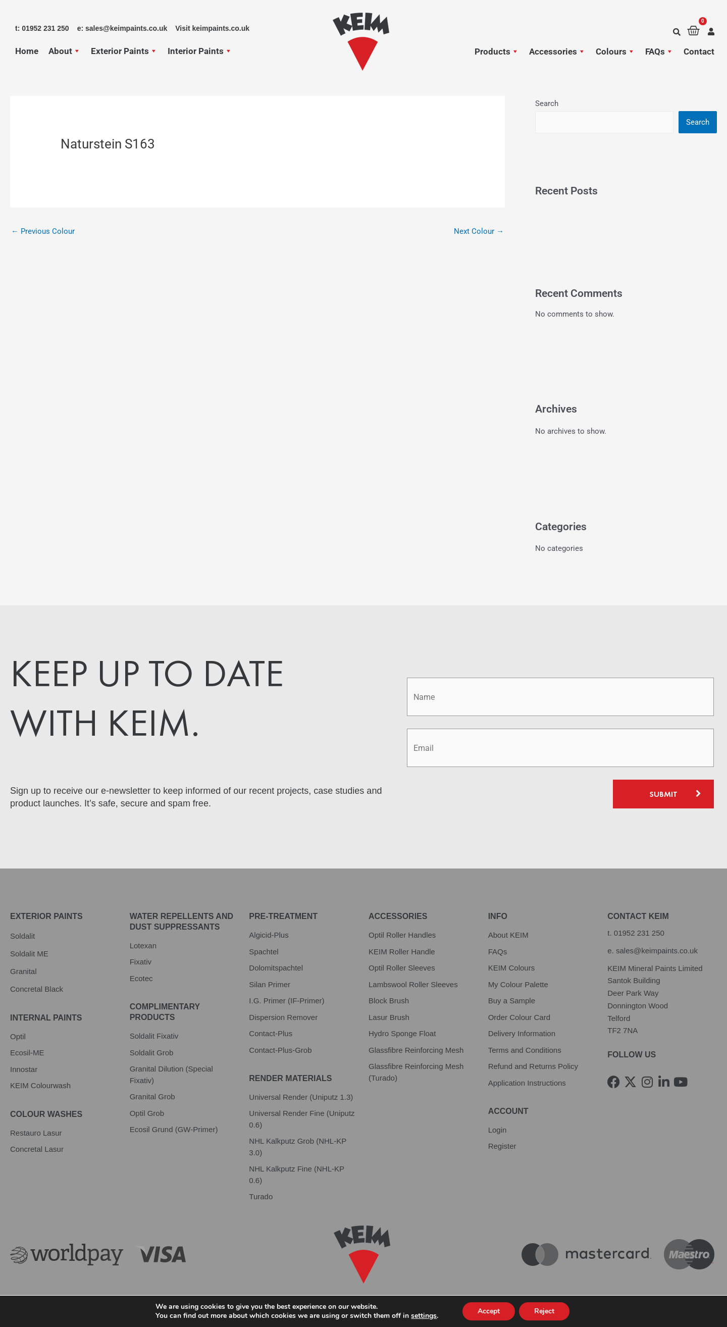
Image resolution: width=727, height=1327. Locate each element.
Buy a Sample (511, 1000)
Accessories (557, 51)
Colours (615, 51)
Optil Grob (147, 1113)
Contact (699, 51)
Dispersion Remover (283, 1017)
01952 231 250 (639, 933)
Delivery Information (521, 1033)
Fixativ (140, 961)
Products (497, 51)
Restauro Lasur (36, 1133)
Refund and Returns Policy (533, 1066)
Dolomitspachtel (276, 967)
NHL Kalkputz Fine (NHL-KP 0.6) (296, 1174)
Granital (23, 971)
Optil (18, 1036)
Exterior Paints (124, 51)
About (64, 51)
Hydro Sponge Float (402, 1033)
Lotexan (143, 945)
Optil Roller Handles (402, 935)
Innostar (23, 1069)
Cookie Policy (209, 1305)
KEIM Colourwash (40, 1085)
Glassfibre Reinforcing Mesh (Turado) (416, 1072)
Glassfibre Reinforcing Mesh (416, 1050)
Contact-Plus (270, 1033)
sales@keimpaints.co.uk (657, 950)
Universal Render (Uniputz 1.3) (301, 1097)
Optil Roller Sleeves (402, 967)
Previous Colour (43, 231)
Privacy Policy (35, 1305)
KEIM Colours (511, 967)
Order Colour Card (519, 1017)
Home (26, 51)
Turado (261, 1196)
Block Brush (389, 1000)
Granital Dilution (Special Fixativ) (171, 1074)
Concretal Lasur (37, 1149)
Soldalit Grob (152, 1052)
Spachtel (263, 951)
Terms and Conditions (524, 1050)
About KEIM (508, 935)
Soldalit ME (29, 953)
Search (546, 103)
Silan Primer (269, 984)
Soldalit (22, 936)
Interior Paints (200, 51)
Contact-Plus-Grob (280, 1050)
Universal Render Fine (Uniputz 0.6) (301, 1119)
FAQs (659, 51)
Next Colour (479, 231)
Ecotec (141, 978)
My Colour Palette (518, 984)
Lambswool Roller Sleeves (413, 984)
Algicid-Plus (268, 935)
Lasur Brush (389, 1017)
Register (502, 1146)
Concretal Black (36, 989)
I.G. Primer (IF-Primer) (286, 1000)
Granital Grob (152, 1096)
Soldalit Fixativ (154, 1036)
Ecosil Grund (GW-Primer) (174, 1129)
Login (497, 1130)
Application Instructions (527, 1083)
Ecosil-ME (27, 1052)
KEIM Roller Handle (402, 951)
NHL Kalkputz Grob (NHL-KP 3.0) (297, 1147)
